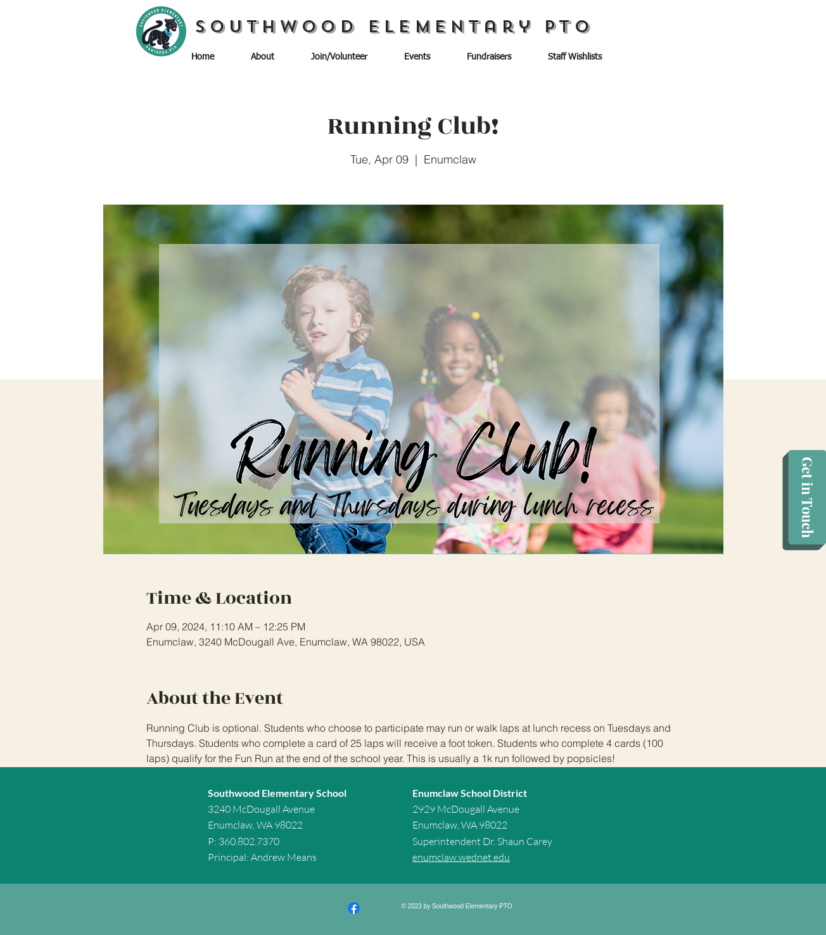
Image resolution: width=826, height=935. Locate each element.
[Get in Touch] (807, 497)
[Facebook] (354, 908)
